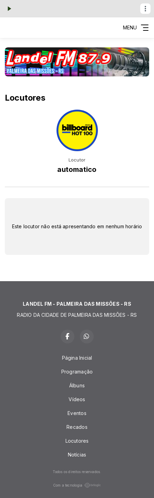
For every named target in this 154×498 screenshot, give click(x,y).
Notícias (77, 455)
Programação (77, 372)
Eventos (77, 413)
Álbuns (77, 385)
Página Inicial (77, 358)
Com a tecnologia (77, 485)
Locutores (77, 441)
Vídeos (77, 399)
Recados (76, 427)
